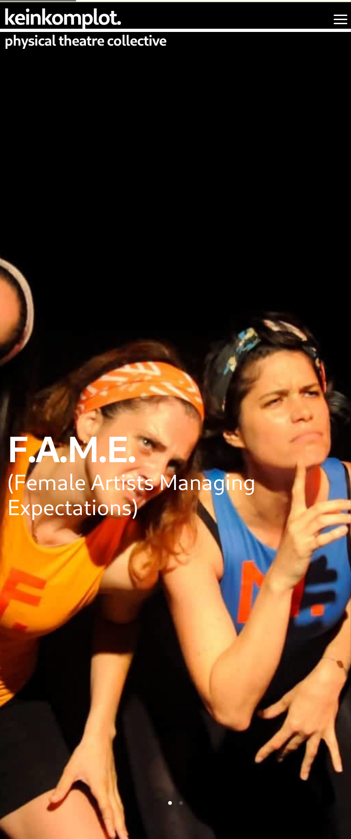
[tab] (170, 803)
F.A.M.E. (71, 448)
